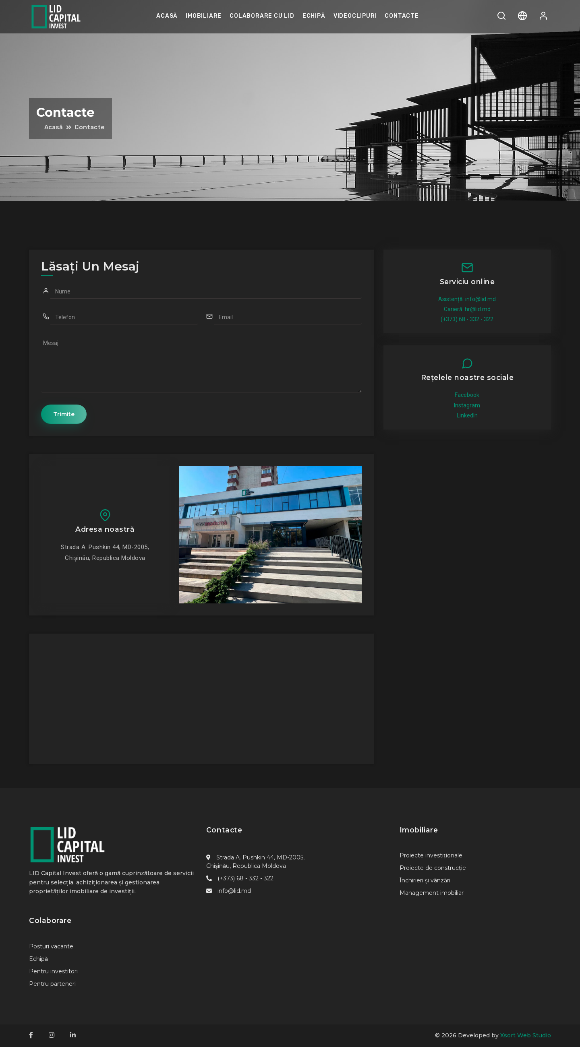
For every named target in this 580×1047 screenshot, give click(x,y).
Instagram (467, 405)
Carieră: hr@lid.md (467, 309)
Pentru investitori (53, 971)
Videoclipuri (355, 15)
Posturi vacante (51, 946)
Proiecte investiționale (431, 855)
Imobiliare (204, 15)
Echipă (313, 15)
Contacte (401, 15)
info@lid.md (234, 891)
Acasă (167, 15)
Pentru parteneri (52, 984)
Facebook (467, 395)
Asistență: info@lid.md (467, 299)
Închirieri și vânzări (425, 880)
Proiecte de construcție (433, 868)
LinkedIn (467, 415)
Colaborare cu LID (262, 15)
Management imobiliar (432, 893)
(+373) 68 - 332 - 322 (467, 319)
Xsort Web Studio (525, 1035)
